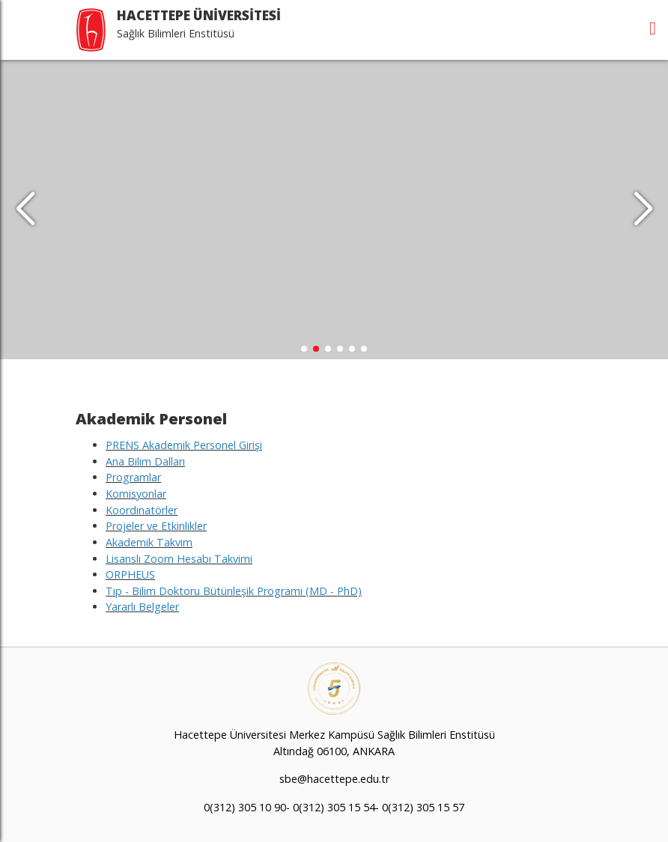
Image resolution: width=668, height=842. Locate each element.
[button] (643, 209)
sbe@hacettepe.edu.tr (334, 779)
